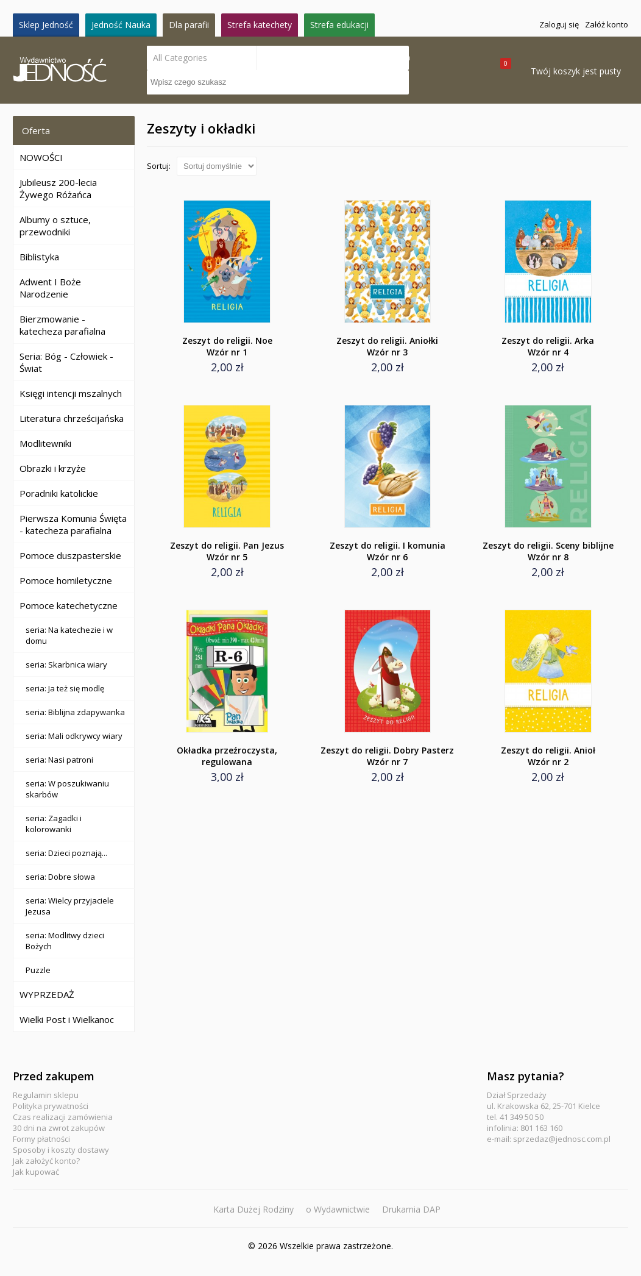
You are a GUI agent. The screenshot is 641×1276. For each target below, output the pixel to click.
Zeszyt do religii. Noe (227, 346)
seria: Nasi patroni (59, 759)
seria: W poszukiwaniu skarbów (67, 789)
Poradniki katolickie (58, 493)
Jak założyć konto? (46, 1160)
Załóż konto (606, 24)
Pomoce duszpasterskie (70, 555)
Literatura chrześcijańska (71, 418)
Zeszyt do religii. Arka (548, 346)
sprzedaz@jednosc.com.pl (562, 1138)
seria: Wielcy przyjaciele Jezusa (70, 906)
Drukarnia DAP (411, 1209)
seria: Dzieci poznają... (66, 852)
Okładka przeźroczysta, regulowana (227, 756)
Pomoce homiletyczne (65, 580)
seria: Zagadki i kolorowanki (54, 824)
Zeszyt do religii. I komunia (387, 551)
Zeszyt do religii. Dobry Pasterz (387, 756)
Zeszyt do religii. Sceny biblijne (548, 551)
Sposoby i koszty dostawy (61, 1149)
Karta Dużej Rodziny (253, 1209)
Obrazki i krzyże (52, 468)
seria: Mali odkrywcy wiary (74, 735)
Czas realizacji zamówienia (63, 1116)
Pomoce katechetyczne (68, 605)
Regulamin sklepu (46, 1094)
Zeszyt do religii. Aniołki (387, 346)
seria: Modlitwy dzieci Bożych (65, 941)
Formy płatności (41, 1138)
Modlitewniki (45, 443)
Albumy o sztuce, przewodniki (55, 225)
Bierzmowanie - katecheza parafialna (62, 325)
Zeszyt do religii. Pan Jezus (227, 551)
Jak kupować (36, 1171)
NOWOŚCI (41, 157)
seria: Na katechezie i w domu (69, 635)
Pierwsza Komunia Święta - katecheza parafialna (73, 524)
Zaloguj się (559, 24)
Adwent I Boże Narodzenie (50, 288)
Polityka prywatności (50, 1105)
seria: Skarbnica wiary (66, 664)
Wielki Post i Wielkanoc (66, 1019)
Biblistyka (39, 257)
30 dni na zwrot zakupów (59, 1127)
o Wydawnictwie (338, 1209)
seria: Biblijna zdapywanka (75, 712)
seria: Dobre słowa (60, 876)
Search (396, 57)
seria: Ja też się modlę (65, 688)
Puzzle (38, 969)
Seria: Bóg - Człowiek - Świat (66, 362)
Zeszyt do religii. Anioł (548, 756)
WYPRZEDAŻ (46, 994)
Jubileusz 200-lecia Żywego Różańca (58, 188)
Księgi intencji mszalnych (70, 393)
